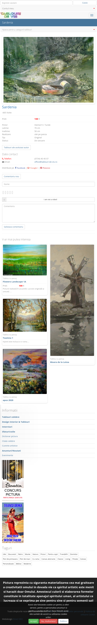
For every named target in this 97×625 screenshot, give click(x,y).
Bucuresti (12, 554)
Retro (20, 554)
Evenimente (7, 455)
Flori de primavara (10, 559)
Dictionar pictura (10, 436)
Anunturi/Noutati (11, 450)
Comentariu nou (11, 176)
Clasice (60, 559)
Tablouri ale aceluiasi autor (16, 147)
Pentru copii (53, 554)
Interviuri (7, 426)
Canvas (83, 559)
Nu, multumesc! (48, 621)
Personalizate (8, 564)
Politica (63, 621)
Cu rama (36, 559)
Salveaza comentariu (13, 226)
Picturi (43, 554)
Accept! (33, 621)
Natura (35, 554)
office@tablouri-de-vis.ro (45, 162)
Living (67, 559)
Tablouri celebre (10, 417)
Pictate (75, 559)
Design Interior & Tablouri (16, 421)
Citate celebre (8, 441)
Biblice (18, 564)
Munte (27, 554)
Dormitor (74, 554)
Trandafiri (64, 554)
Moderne (27, 564)
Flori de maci (25, 559)
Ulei (4, 554)
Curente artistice (9, 445)
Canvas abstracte (48, 559)
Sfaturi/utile (8, 431)
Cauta (85, 2)
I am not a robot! (50, 199)
